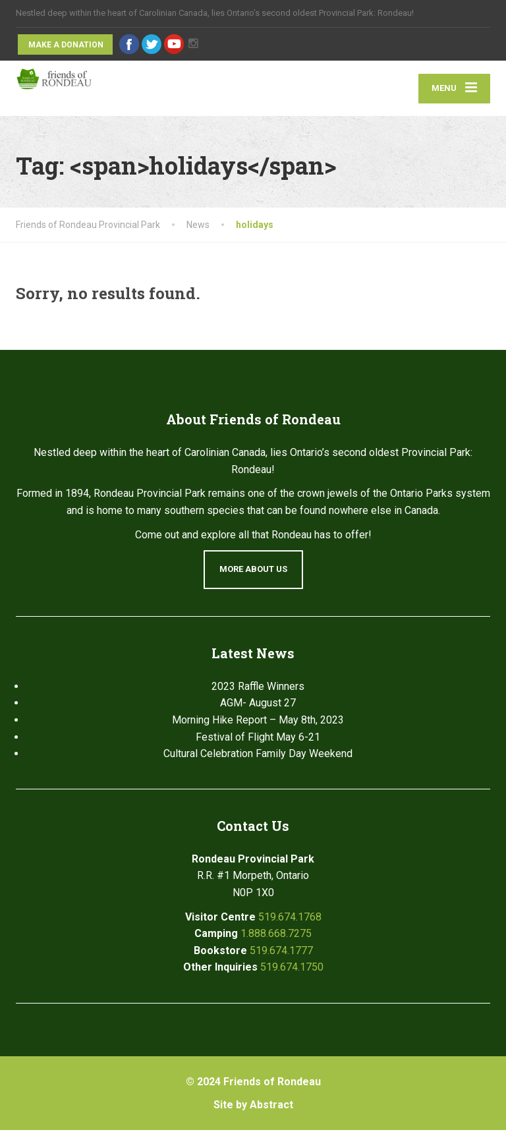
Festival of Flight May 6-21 (258, 740)
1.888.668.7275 (276, 937)
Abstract (271, 1108)
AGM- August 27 (258, 706)
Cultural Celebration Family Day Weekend (257, 757)
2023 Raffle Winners (257, 690)
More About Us (253, 573)
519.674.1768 (290, 920)
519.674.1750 (291, 971)
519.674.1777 (281, 954)
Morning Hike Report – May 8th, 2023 (258, 724)
